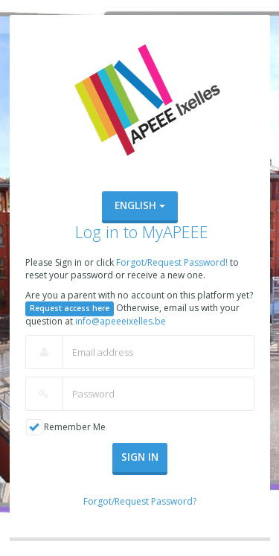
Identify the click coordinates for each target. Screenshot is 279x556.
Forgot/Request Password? (139, 501)
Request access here (69, 308)
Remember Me (75, 427)
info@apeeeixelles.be (120, 321)
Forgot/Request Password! (173, 262)
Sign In (139, 457)
